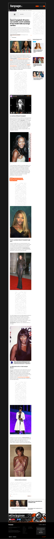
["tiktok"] (10, 519)
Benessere (24, 10)
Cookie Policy (24, 530)
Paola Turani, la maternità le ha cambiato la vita (35, 502)
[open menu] (9, 10)
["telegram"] (20, 519)
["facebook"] (18, 519)
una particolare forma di (23, 377)
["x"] (16, 519)
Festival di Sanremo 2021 (37, 39)
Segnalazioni (24, 528)
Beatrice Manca (14, 37)
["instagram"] (12, 519)
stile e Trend (13, 10)
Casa (26, 10)
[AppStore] (10, 536)
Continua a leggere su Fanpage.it (21, 479)
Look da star (29, 10)
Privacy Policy (24, 529)
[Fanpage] (11, 524)
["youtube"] (14, 519)
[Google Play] (14, 536)
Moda (18, 10)
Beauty (21, 10)
